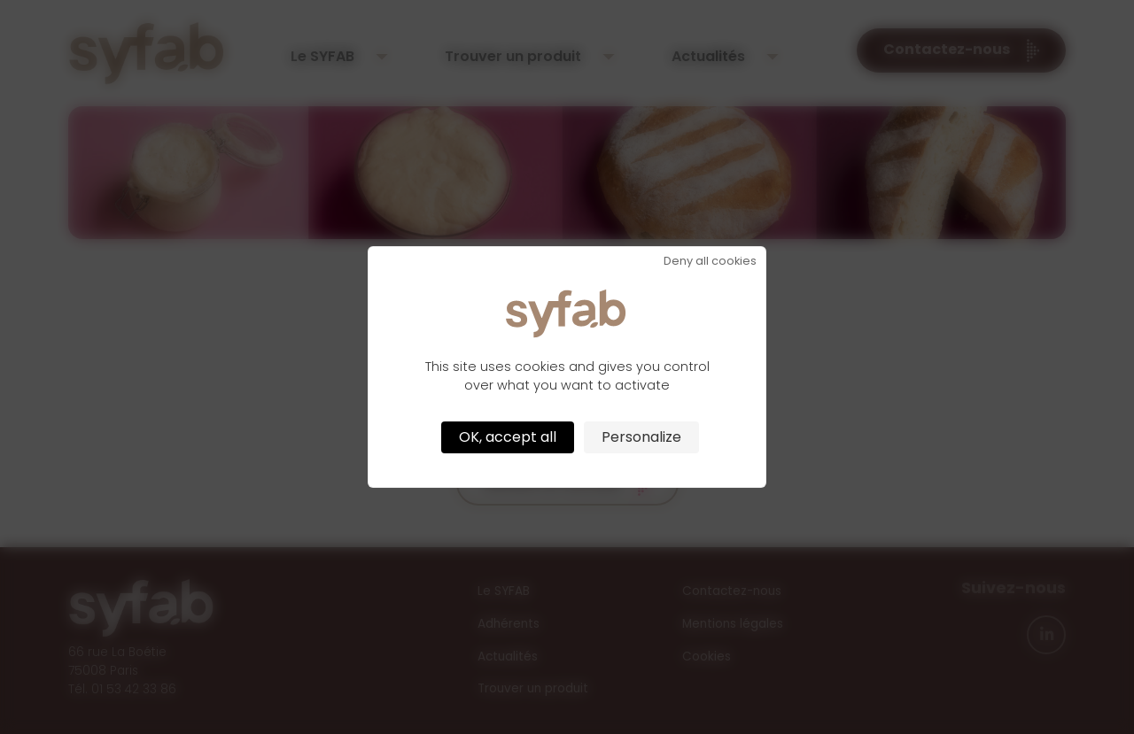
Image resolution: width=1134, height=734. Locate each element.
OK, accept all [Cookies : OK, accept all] (507, 437)
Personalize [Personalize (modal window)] (641, 437)
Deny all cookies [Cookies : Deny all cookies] (710, 261)
